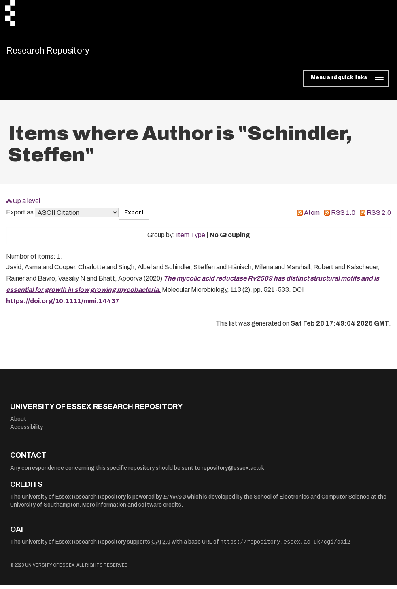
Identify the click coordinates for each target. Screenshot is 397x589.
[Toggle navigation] (346, 82)
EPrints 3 (174, 501)
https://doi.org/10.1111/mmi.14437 (62, 305)
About (18, 423)
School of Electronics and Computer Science (311, 501)
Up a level (26, 204)
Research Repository (63, 52)
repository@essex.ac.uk (233, 472)
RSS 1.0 (343, 217)
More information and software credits (131, 509)
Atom (312, 217)
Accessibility (26, 431)
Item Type (190, 239)
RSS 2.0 (379, 217)
